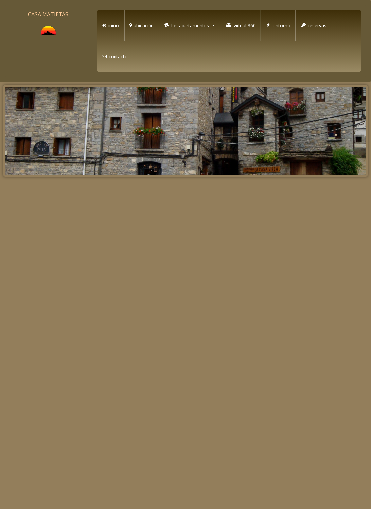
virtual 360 (245, 25)
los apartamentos (193, 25)
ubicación (144, 25)
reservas (317, 25)
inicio (113, 25)
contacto (118, 56)
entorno (281, 25)
